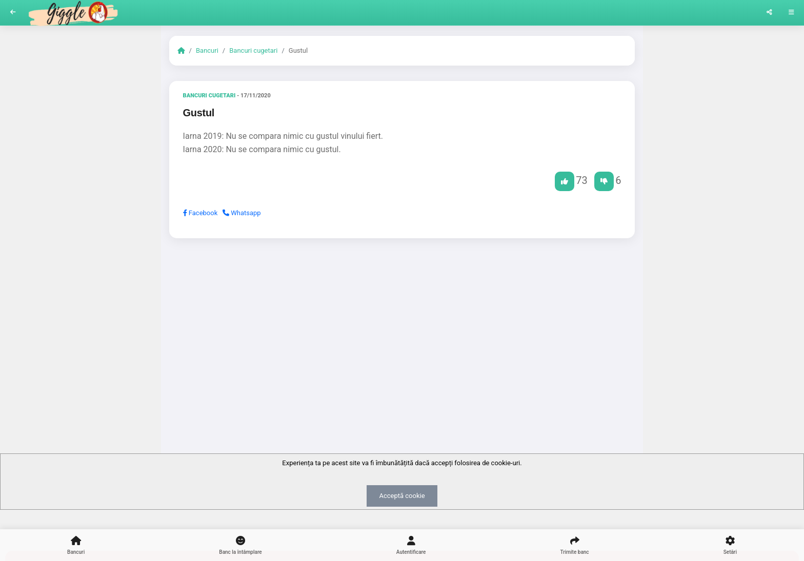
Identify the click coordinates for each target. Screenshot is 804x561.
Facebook (200, 213)
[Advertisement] (402, 325)
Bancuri (207, 50)
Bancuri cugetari (253, 50)
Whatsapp (242, 213)
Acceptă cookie (402, 496)
